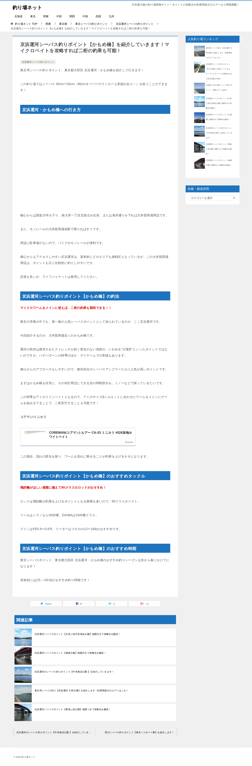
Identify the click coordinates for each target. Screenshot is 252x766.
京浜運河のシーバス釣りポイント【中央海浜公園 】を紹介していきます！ (74, 671)
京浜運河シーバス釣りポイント (38, 62)
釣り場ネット (30, 6)
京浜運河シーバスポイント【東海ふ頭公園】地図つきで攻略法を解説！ (73, 709)
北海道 (18, 16)
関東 (46, 16)
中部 (59, 16)
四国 (98, 16)
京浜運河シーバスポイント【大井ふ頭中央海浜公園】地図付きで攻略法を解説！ (77, 634)
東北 (33, 16)
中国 (85, 16)
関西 (72, 16)
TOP (26, 23)
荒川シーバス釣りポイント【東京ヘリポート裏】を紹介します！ (139, 732)
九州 (111, 16)
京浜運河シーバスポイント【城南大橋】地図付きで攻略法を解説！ (70, 653)
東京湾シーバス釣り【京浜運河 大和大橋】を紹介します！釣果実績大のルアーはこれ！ (81, 690)
